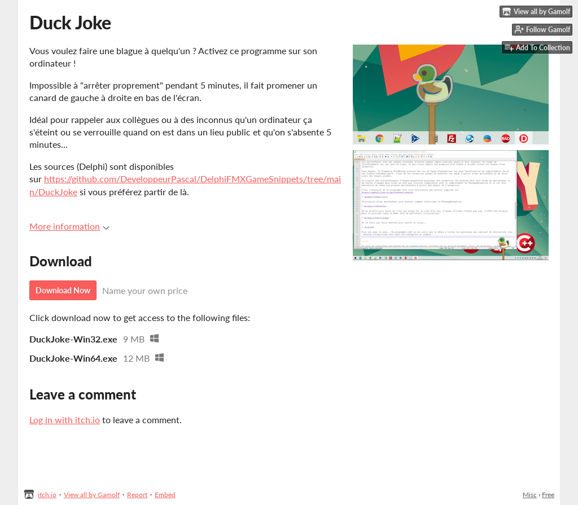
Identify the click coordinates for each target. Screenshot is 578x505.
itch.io (47, 494)
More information (69, 226)
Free (548, 494)
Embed (165, 494)
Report (137, 494)
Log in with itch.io (64, 419)
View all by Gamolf (92, 494)
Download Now (63, 290)
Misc (530, 494)
